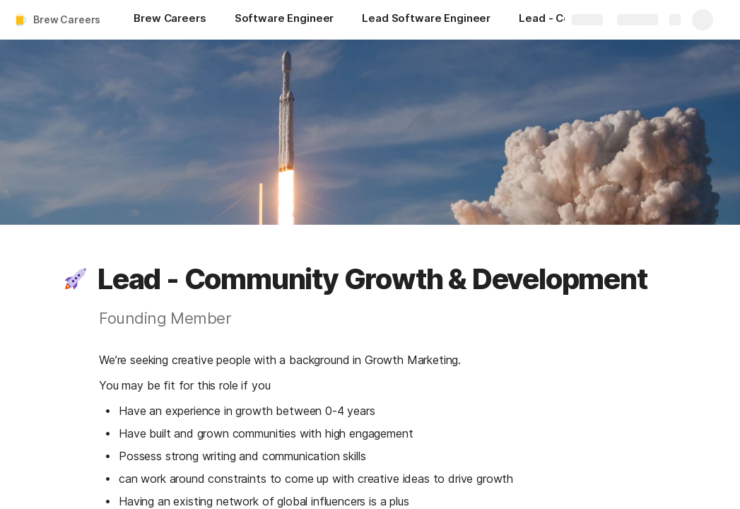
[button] (75, 279)
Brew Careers (66, 19)
